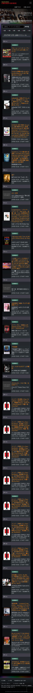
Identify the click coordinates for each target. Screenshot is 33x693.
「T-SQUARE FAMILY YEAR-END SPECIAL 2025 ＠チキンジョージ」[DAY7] (20, 561)
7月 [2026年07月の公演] (9, 30)
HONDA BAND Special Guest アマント (20, 586)
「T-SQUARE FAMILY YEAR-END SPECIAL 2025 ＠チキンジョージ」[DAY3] (20, 460)
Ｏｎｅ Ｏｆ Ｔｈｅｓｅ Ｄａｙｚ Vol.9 (20, 388)
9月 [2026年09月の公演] (19, 30)
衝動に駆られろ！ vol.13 (19, 330)
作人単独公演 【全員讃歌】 (19, 370)
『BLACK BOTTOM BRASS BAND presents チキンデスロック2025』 (21, 644)
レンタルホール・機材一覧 (18, 683)
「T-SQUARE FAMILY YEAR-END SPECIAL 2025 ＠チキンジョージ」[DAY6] (20, 536)
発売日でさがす (13, 21)
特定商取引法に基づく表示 (20, 680)
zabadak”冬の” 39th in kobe (21, 108)
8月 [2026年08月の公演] (14, 30)
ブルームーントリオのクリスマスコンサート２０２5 (20, 54)
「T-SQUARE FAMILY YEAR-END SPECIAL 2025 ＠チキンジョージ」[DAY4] (20, 485)
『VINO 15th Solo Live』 (20, 139)
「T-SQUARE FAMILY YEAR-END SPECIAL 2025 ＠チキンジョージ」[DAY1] (20, 410)
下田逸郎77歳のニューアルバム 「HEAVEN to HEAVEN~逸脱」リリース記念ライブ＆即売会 (20, 351)
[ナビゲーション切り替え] (30, 3)
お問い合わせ (27, 7)
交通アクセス (17, 7)
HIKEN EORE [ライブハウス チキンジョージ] (8, 2)
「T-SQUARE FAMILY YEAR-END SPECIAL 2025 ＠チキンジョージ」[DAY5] (20, 511)
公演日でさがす (5, 21)
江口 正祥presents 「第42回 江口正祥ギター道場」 (21, 196)
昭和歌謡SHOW (16, 164)
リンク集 (10, 680)
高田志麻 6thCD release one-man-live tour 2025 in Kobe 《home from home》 (20, 615)
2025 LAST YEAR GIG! (20, 242)
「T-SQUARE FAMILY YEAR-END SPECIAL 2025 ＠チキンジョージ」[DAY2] (20, 434)
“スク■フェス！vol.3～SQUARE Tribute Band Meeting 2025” (20, 272)
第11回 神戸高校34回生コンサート (20, 289)
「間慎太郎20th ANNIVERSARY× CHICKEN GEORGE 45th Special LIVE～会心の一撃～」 (21, 80)
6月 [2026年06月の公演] (5, 30)
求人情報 (3, 680)
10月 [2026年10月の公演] (24, 30)
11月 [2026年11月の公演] (29, 30)
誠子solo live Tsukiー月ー (20, 177)
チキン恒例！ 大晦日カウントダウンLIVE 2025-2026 (21, 668)
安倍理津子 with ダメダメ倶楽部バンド (20, 308)
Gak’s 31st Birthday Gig (20, 224)
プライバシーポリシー (5, 683)
